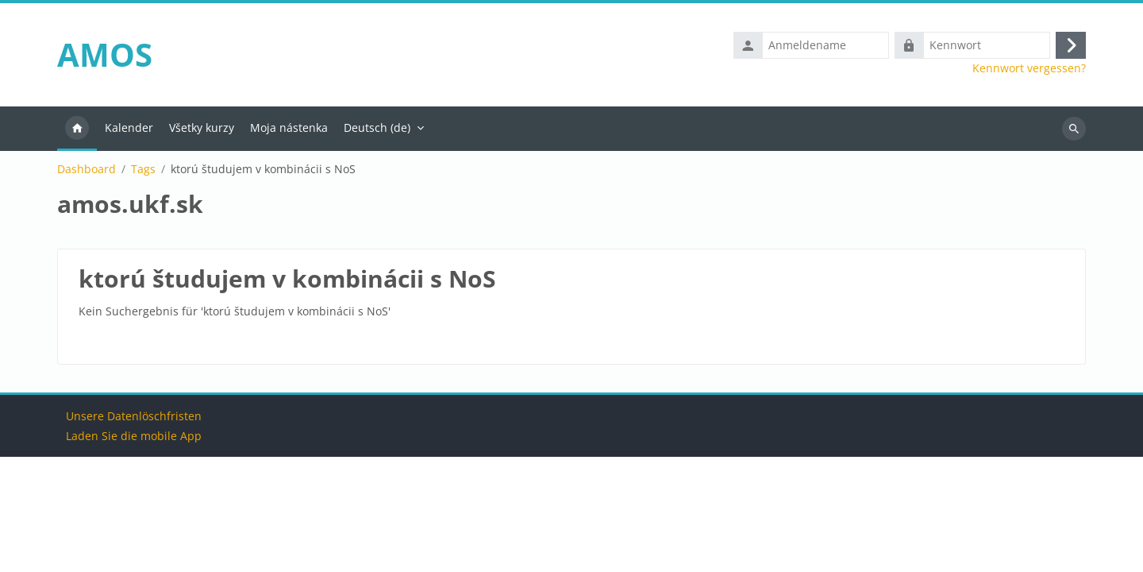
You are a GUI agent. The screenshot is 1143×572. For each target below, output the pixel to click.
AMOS (104, 54)
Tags (143, 169)
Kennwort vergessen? (1029, 68)
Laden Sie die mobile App (134, 550)
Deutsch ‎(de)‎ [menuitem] (377, 127)
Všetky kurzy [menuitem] (201, 127)
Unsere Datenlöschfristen (134, 531)
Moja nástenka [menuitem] (289, 127)
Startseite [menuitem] (77, 128)
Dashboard (86, 169)
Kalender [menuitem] (129, 127)
